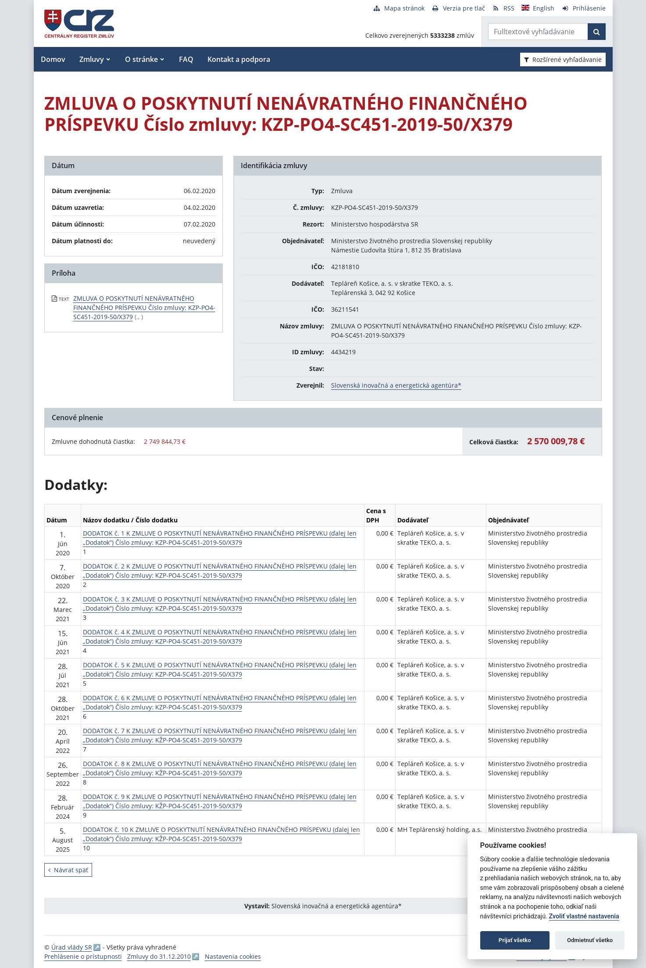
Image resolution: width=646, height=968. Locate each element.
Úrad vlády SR (71, 947)
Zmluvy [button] (91, 59)
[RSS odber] (503, 8)
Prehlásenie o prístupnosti (83, 956)
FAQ (186, 59)
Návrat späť (68, 870)
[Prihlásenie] (583, 8)
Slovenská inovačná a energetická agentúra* (396, 385)
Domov (53, 59)
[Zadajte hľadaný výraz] (538, 31)
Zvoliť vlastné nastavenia (584, 916)
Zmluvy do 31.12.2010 (159, 956)
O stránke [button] (141, 59)
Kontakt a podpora (238, 59)
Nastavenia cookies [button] (233, 956)
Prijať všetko (515, 940)
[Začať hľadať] (597, 31)
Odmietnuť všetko (590, 940)
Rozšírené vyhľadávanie (563, 59)
